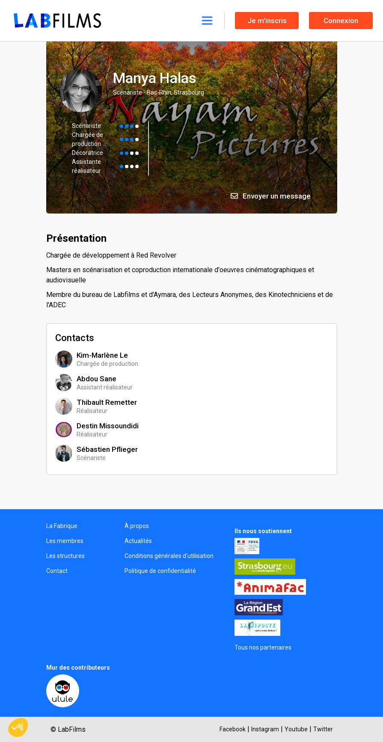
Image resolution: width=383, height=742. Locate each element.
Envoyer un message (271, 196)
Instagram (265, 729)
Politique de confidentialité (160, 570)
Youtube (296, 729)
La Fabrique (61, 525)
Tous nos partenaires (263, 647)
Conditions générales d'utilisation (169, 555)
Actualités (138, 540)
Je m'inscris (267, 20)
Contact (57, 570)
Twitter (323, 729)
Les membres (64, 540)
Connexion (341, 20)
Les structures (65, 555)
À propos (137, 525)
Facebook (233, 729)
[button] (18, 727)
